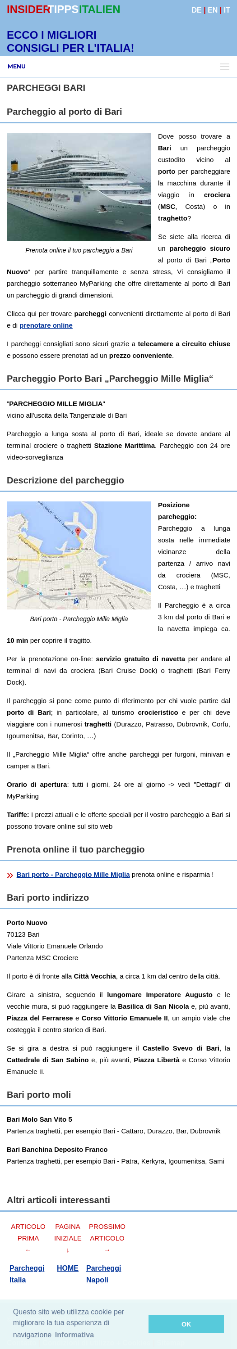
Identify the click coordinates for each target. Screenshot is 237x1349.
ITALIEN (100, 9)
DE (197, 10)
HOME (68, 1268)
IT (227, 10)
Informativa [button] (74, 1335)
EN (213, 10)
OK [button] (186, 1324)
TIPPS (63, 9)
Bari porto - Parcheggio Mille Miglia (73, 874)
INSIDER (29, 9)
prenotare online (46, 325)
